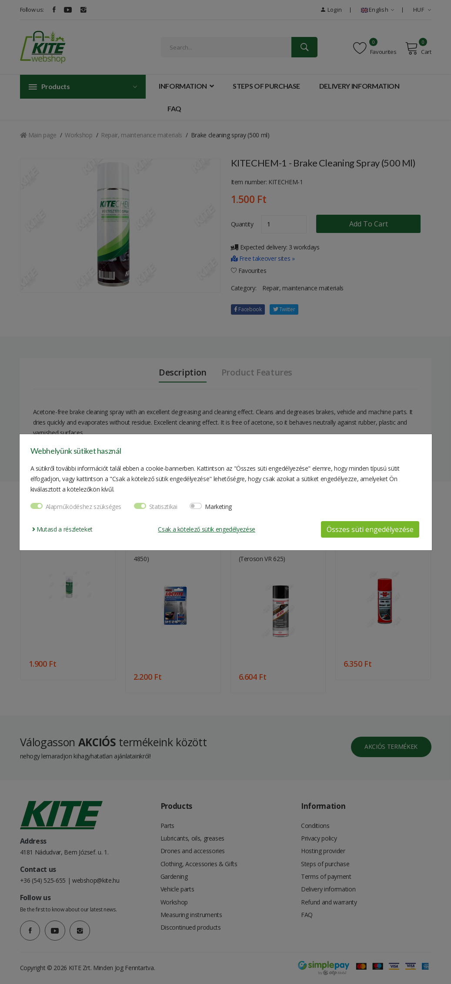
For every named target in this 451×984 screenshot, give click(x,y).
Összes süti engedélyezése (370, 529)
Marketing (218, 506)
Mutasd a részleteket (62, 529)
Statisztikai (163, 506)
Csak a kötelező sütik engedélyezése (206, 529)
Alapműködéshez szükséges (84, 506)
